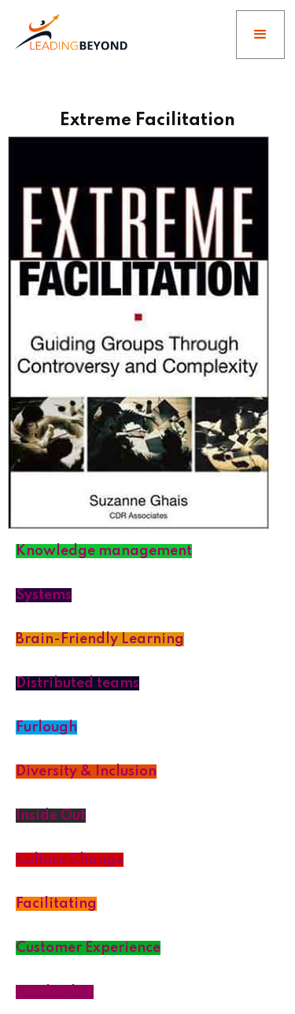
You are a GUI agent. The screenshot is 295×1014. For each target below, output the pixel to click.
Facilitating (56, 904)
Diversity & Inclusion (86, 771)
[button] (260, 34)
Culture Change (70, 860)
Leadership (55, 992)
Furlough (46, 727)
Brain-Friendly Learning (100, 639)
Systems (44, 595)
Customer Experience (88, 948)
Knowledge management (104, 551)
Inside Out (51, 816)
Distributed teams (77, 683)
